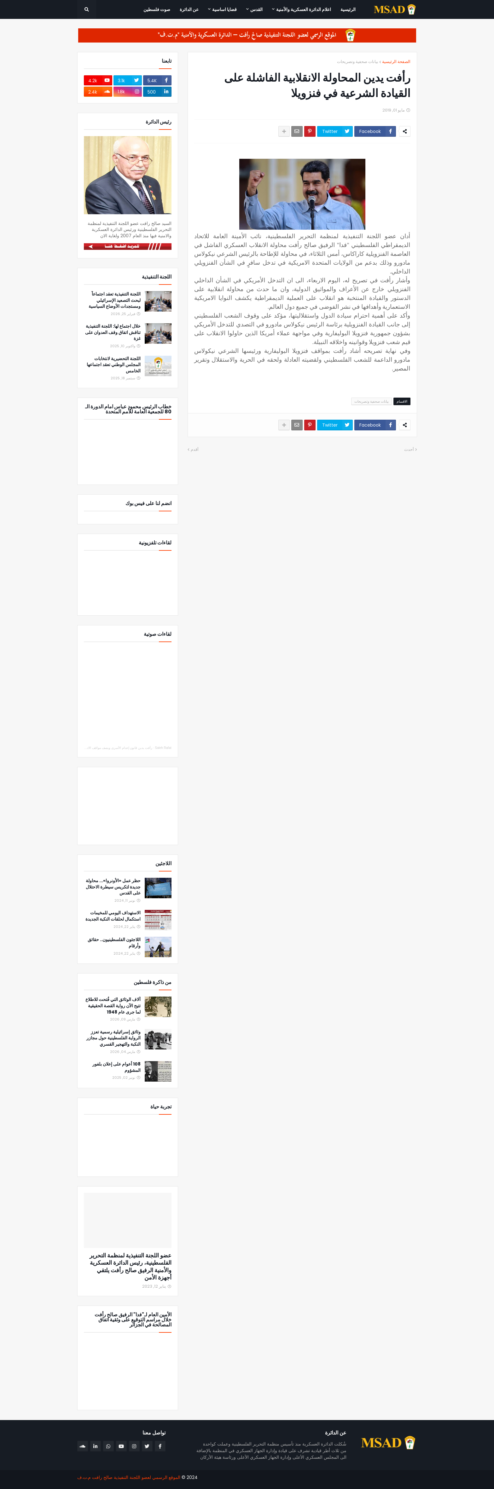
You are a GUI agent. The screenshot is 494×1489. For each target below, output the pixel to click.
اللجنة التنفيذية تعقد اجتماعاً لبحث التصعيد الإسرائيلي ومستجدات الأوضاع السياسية (115, 300)
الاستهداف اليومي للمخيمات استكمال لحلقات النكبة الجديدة (113, 916)
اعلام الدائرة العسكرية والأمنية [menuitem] (303, 9)
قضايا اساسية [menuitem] (224, 9)
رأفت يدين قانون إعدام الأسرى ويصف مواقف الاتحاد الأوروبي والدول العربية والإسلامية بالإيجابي (89, 748)
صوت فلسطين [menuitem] (156, 9)
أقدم (195, 449)
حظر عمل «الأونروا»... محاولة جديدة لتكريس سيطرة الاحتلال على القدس (113, 887)
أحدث (409, 449)
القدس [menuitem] (256, 9)
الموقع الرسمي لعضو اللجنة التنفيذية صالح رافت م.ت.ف (128, 1477)
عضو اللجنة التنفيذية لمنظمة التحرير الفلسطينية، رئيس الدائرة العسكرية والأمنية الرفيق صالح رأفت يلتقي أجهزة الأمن (130, 1266)
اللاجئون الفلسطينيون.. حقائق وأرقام (114, 943)
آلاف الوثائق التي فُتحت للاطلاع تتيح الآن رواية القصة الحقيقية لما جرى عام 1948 (113, 1006)
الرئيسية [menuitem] (348, 9)
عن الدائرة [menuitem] (189, 9)
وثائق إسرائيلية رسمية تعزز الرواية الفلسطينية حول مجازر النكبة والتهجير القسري (113, 1038)
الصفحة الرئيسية (396, 62)
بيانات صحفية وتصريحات (357, 62)
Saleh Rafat (163, 748)
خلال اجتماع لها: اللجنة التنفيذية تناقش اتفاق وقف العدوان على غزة (113, 332)
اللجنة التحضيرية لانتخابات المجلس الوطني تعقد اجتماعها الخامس (114, 365)
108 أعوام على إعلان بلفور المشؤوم (116, 1067)
